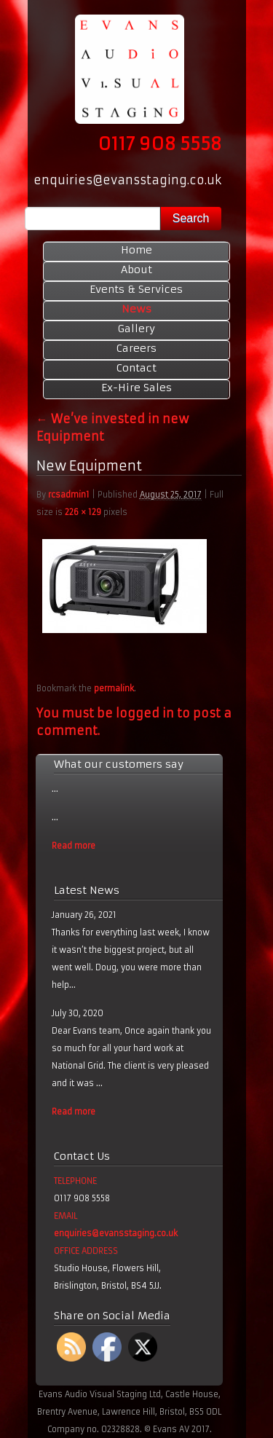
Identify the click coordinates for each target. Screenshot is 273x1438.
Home (136, 249)
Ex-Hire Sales (136, 387)
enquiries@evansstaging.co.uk (116, 1233)
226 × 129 (83, 512)
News (136, 308)
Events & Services (136, 289)
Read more (73, 846)
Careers (136, 348)
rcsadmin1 (69, 495)
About (136, 269)
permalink (114, 688)
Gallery (136, 328)
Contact (136, 367)
